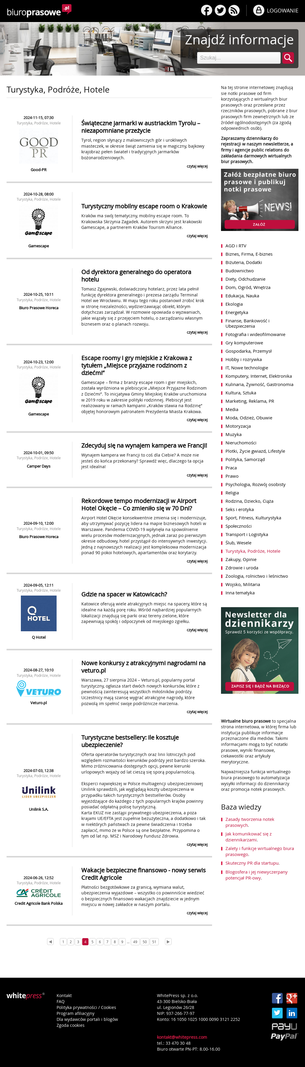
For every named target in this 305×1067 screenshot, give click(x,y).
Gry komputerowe (244, 343)
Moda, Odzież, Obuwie (248, 418)
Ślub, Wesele (238, 543)
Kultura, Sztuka (240, 393)
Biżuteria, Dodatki (243, 262)
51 (154, 941)
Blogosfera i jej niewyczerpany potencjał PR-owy (256, 875)
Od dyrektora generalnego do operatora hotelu (136, 275)
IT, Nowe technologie (246, 368)
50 (145, 941)
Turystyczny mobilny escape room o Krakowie (144, 206)
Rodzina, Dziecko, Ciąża (249, 501)
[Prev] (50, 941)
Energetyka (236, 312)
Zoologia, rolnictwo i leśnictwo (256, 576)
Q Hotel (39, 637)
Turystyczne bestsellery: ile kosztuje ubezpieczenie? (130, 741)
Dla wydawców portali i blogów (87, 1019)
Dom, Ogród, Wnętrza (247, 287)
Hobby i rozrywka (243, 359)
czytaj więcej (197, 166)
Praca (231, 468)
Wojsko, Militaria (242, 584)
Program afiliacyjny (75, 1013)
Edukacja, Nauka (242, 296)
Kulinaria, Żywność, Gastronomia (259, 384)
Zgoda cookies (71, 1025)
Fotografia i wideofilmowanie (255, 334)
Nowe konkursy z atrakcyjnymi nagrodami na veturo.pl (143, 666)
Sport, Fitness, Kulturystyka (253, 518)
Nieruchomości (240, 443)
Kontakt (64, 995)
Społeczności (238, 526)
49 (135, 941)
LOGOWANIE (282, 10)
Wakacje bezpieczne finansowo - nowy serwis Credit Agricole (143, 874)
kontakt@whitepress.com (182, 1037)
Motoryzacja (238, 426)
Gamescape (38, 246)
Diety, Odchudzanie (245, 279)
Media (231, 409)
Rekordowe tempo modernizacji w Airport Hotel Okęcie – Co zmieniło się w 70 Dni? (138, 504)
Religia (232, 493)
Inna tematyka (240, 593)
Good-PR (38, 169)
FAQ (61, 1001)
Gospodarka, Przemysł (248, 351)
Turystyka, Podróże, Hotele (39, 123)
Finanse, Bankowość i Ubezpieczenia (247, 323)
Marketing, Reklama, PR (249, 401)
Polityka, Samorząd (245, 459)
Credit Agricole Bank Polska (39, 903)
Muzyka (233, 434)
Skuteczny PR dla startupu (251, 863)
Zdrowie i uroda (241, 568)
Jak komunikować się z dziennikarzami (248, 837)
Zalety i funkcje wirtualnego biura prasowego (259, 851)
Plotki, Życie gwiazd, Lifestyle (255, 451)
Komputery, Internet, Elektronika (258, 376)
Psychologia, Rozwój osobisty (255, 484)
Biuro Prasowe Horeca (38, 307)
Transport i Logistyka (246, 534)
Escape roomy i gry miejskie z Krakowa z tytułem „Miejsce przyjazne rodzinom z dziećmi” (136, 365)
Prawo (232, 476)
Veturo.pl (38, 702)
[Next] (168, 941)
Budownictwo (239, 271)
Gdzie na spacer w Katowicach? (124, 594)
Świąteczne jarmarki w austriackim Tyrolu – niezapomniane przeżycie (140, 127)
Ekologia (234, 304)
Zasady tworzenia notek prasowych (249, 822)
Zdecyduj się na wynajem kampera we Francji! (144, 445)
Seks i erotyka (239, 509)
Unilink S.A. (38, 809)
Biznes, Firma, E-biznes (249, 254)
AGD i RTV (235, 246)
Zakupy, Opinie (240, 559)
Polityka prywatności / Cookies (86, 1007)
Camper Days (38, 466)
